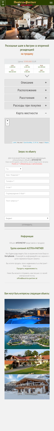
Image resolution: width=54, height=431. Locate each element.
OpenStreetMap (28, 142)
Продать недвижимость (27, 268)
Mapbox (47, 142)
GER (3, 2)
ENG (3, 5)
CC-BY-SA (35, 142)
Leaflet (14, 142)
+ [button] (7, 120)
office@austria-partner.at (27, 278)
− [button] (7, 124)
